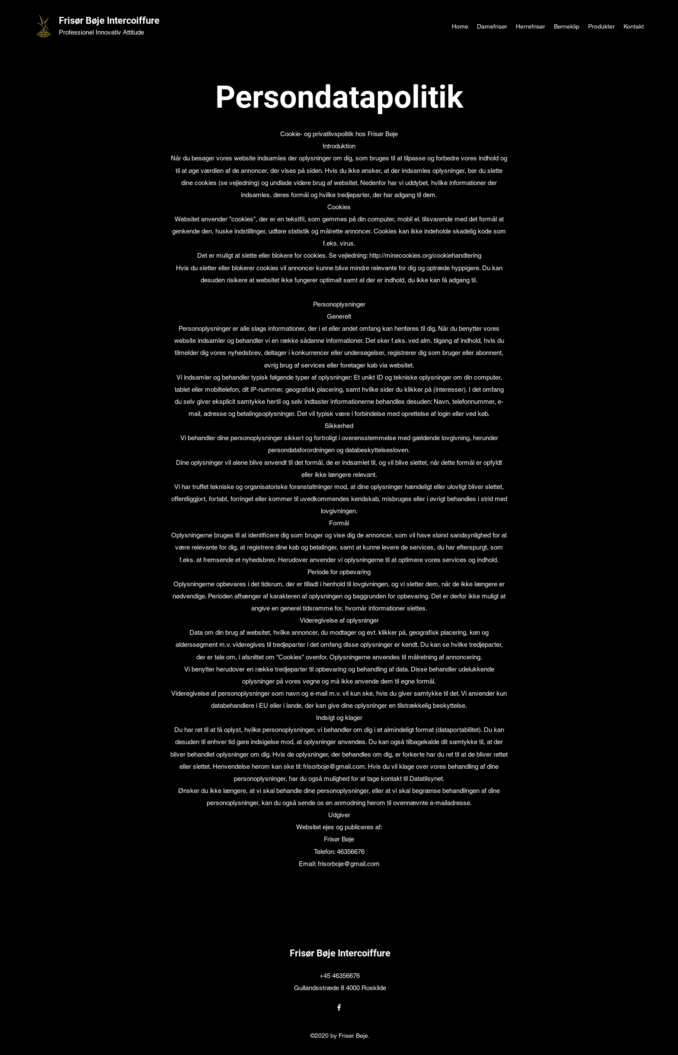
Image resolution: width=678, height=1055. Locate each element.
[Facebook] (339, 1007)
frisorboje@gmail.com (334, 766)
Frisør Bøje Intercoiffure (109, 20)
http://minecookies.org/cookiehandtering (425, 255)
